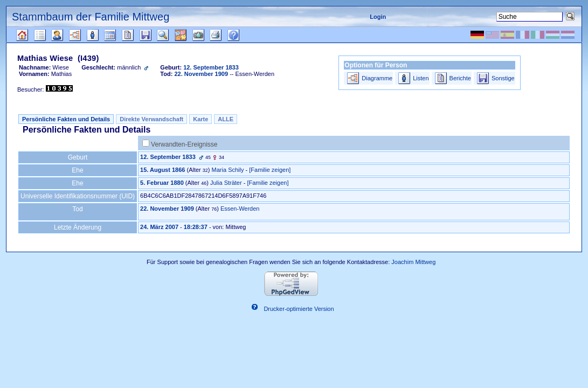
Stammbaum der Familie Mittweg (90, 17)
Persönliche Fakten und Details (66, 119)
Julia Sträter (226, 182)
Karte (200, 119)
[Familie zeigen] (269, 170)
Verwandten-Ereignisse (184, 144)
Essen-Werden (240, 208)
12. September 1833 (168, 157)
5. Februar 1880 (162, 182)
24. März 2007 (159, 227)
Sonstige (503, 78)
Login (378, 16)
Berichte (460, 78)
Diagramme (377, 78)
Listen (420, 78)
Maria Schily (228, 170)
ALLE (225, 119)
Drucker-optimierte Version (299, 309)
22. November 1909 (167, 208)
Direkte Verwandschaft (151, 119)
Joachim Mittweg (413, 262)
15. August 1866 (162, 170)
